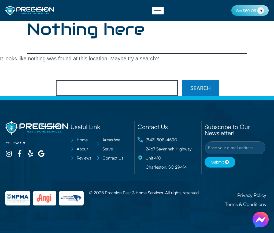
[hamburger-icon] (158, 10)
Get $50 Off (250, 10)
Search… (67, 73)
